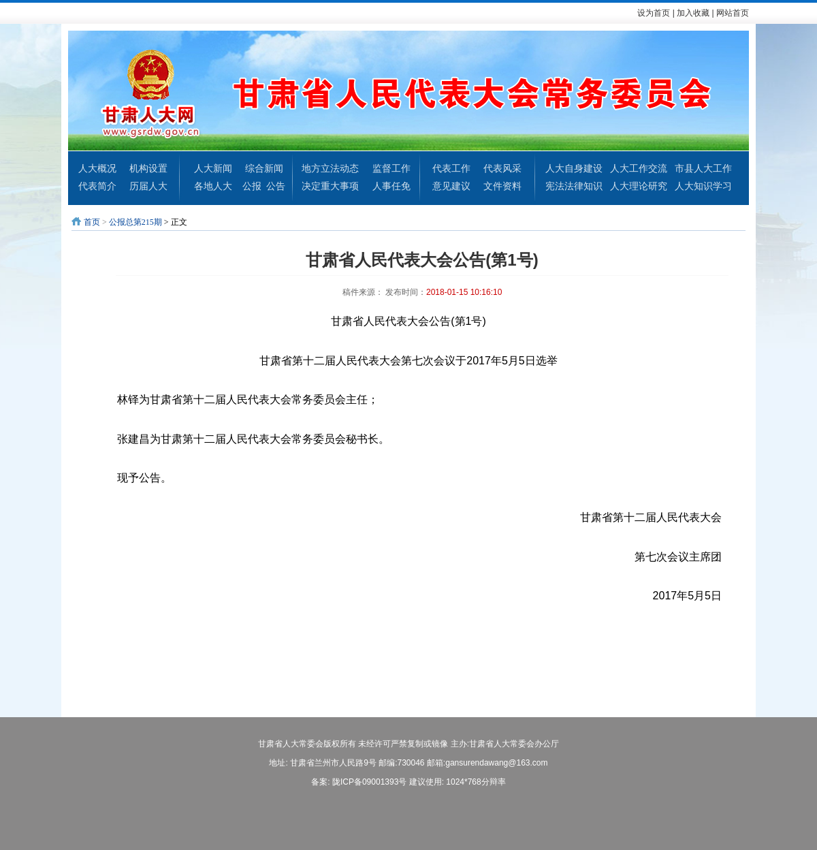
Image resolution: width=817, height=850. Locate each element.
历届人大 (148, 185)
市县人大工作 (703, 168)
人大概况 (97, 168)
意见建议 (451, 185)
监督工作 (391, 168)
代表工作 (451, 168)
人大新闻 (213, 168)
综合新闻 (264, 168)
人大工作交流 (638, 168)
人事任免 (391, 185)
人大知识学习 (703, 185)
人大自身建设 (574, 168)
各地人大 (213, 185)
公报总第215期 (135, 222)
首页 (92, 222)
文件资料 (502, 185)
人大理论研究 (638, 185)
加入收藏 (693, 13)
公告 (275, 185)
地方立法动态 (330, 168)
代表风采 (502, 168)
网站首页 (732, 13)
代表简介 (97, 185)
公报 (251, 185)
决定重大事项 (330, 185)
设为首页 (653, 13)
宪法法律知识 (574, 185)
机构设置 (148, 168)
